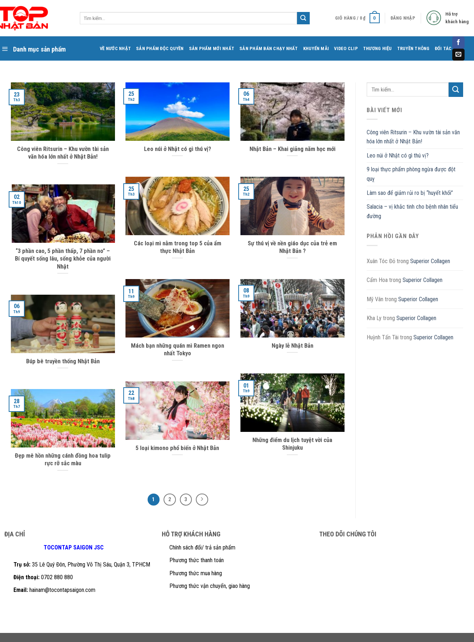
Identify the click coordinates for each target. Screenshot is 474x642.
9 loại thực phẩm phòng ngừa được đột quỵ (411, 174)
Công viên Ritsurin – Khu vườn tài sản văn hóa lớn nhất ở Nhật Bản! (413, 137)
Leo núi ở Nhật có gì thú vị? (398, 155)
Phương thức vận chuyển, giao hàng (209, 585)
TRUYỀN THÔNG (413, 48)
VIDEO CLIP (346, 48)
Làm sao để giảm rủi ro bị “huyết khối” (410, 192)
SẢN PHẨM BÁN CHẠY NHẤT (268, 48)
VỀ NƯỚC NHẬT (115, 48)
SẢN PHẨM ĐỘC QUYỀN (160, 48)
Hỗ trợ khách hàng (457, 17)
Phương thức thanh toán (196, 560)
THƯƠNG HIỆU (377, 48)
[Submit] (456, 89)
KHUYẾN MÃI (316, 48)
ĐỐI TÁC (443, 48)
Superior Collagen (430, 261)
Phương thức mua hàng (195, 573)
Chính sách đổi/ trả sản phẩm (202, 547)
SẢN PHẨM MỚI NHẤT (211, 48)
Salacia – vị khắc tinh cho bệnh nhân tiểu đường (412, 211)
